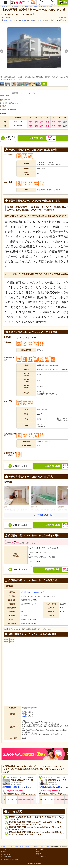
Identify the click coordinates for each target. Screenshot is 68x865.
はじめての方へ (5, 849)
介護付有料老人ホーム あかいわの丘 (42, 6)
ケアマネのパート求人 (13, 846)
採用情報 (38, 854)
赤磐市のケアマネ (28, 6)
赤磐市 (10, 20)
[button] (5, 1)
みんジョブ (3, 6)
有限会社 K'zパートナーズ (9, 109)
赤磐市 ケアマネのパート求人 (42, 846)
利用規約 (3, 852)
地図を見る (8, 99)
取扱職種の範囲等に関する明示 (10, 859)
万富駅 (32, 20)
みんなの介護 (39, 849)
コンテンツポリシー (41, 856)
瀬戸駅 (23, 20)
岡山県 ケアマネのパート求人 (27, 846)
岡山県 (5, 20)
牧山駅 (42, 20)
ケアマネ (10, 6)
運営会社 (38, 851)
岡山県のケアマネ (18, 6)
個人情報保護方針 (6, 854)
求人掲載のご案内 (6, 856)
